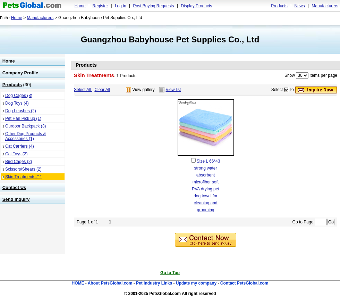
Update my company (196, 283)
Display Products (196, 5)
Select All (83, 89)
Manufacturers (325, 5)
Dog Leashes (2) (20, 110)
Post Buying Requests (153, 5)
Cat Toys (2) (16, 153)
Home (80, 5)
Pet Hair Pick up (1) (23, 118)
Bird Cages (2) (18, 161)
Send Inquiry (16, 199)
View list (173, 89)
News (299, 5)
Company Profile (20, 72)
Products (279, 5)
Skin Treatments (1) (23, 176)
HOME (77, 283)
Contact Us (14, 187)
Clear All (102, 89)
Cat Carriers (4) (19, 146)
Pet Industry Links (154, 283)
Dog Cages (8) (18, 95)
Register (100, 5)
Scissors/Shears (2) (23, 169)
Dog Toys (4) (17, 103)
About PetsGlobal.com (110, 283)
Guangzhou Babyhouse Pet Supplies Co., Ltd (170, 39)
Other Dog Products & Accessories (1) (25, 136)
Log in (120, 5)
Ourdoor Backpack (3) (25, 126)
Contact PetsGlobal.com (244, 283)
